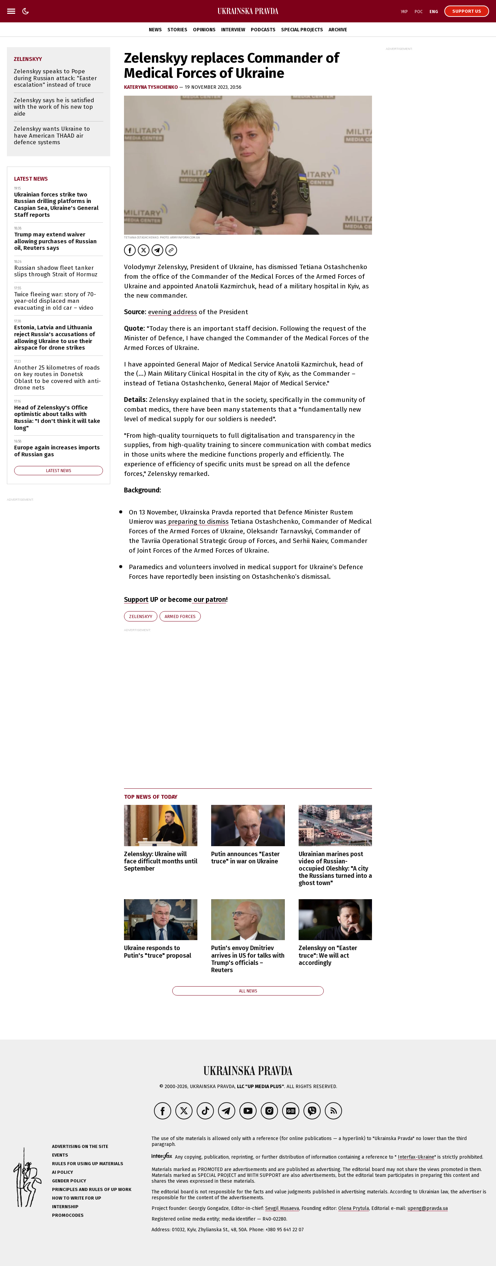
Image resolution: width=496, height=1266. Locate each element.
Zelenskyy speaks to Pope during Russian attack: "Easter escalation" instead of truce (55, 78)
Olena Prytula (353, 1208)
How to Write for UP (76, 1198)
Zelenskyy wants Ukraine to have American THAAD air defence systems (52, 135)
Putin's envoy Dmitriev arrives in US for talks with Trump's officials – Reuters (248, 959)
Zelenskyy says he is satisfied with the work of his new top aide (54, 107)
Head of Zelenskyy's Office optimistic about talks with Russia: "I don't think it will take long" (57, 418)
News (155, 30)
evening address (172, 312)
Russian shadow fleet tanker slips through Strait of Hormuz (55, 271)
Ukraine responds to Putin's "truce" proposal (157, 952)
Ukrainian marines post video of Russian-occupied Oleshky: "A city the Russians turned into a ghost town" (335, 869)
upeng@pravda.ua (427, 1208)
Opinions (204, 30)
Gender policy (69, 1180)
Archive (338, 30)
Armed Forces (180, 616)
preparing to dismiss (197, 521)
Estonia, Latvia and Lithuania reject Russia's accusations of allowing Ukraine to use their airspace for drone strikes (54, 337)
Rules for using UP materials (87, 1163)
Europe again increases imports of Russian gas (57, 451)
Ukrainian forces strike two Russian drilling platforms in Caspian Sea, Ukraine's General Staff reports (56, 205)
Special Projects (302, 30)
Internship (65, 1206)
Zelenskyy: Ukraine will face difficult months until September (160, 861)
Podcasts (263, 30)
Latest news (31, 178)
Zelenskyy (140, 616)
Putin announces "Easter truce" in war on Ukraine (245, 858)
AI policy (62, 1172)
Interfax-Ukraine (416, 1157)
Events (60, 1155)
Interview (233, 30)
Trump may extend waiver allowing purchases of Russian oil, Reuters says (55, 241)
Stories (177, 30)
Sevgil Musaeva (282, 1208)
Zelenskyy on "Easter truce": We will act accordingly (328, 955)
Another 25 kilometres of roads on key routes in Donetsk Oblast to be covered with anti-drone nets (57, 378)
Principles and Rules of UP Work (91, 1189)
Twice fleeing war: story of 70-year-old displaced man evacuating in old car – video (55, 301)
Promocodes (68, 1215)
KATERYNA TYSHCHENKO (151, 87)
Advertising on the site (80, 1146)
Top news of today (150, 797)
